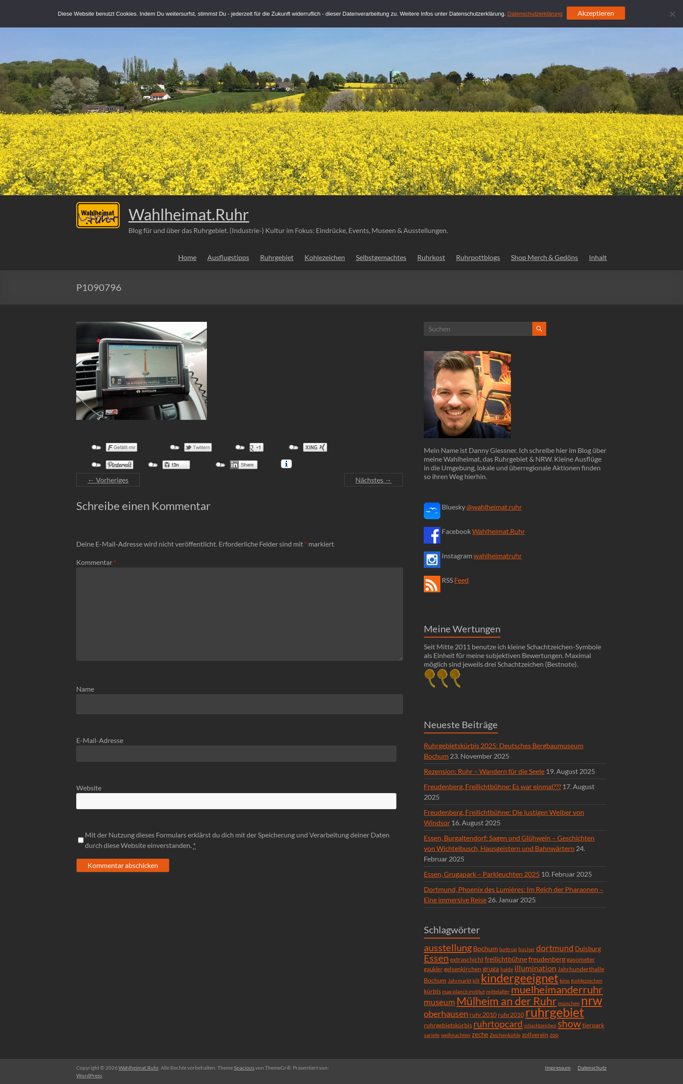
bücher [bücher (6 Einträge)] (526, 949)
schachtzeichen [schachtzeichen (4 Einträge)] (540, 1025)
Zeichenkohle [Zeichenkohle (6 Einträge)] (505, 1035)
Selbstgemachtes (381, 257)
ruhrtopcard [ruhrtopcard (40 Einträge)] (498, 1023)
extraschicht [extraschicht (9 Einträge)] (467, 959)
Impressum (558, 1067)
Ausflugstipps (228, 257)
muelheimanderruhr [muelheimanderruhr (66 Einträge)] (557, 989)
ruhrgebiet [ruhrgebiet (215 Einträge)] (554, 1012)
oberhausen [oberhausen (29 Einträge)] (446, 1014)
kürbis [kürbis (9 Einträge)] (432, 991)
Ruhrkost (431, 257)
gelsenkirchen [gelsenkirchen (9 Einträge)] (462, 969)
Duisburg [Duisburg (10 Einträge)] (588, 948)
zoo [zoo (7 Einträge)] (554, 1034)
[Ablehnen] (672, 14)
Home (187, 257)
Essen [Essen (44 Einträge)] (436, 958)
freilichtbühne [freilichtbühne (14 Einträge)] (506, 959)
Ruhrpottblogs (478, 257)
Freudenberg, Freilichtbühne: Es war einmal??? (492, 786)
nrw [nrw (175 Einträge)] (591, 1000)
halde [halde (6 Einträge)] (506, 969)
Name (85, 689)
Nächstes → (373, 480)
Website (88, 787)
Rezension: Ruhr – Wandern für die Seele (484, 771)
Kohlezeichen (324, 257)
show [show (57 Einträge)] (569, 1023)
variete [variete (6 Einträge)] (432, 1035)
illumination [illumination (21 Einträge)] (535, 968)
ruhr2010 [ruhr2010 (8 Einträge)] (511, 1014)
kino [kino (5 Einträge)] (565, 980)
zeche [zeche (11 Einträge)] (480, 1034)
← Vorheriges (108, 480)
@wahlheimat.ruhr (494, 507)
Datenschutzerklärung (534, 13)
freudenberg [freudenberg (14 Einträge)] (546, 959)
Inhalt (598, 257)
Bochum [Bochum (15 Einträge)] (485, 948)
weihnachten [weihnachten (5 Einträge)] (455, 1035)
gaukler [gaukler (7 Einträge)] (433, 969)
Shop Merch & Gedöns (544, 257)
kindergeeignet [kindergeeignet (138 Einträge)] (519, 978)
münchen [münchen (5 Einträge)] (569, 1003)
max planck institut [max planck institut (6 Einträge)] (463, 991)
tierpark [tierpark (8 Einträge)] (593, 1025)
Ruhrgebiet (277, 257)
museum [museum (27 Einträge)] (439, 1002)
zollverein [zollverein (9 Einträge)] (535, 1034)
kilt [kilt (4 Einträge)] (476, 980)
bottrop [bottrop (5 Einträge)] (508, 949)
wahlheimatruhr (497, 555)
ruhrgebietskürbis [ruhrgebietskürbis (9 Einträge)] (448, 1025)
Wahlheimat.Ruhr (188, 214)
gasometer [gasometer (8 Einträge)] (581, 959)
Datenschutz (592, 1067)
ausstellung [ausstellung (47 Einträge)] (448, 947)
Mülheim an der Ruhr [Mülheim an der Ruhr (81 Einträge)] (506, 1001)
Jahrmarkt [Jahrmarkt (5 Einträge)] (459, 980)
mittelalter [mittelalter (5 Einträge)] (498, 991)
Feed (461, 580)
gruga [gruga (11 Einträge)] (491, 969)
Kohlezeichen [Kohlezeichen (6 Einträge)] (586, 980)
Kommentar (96, 562)
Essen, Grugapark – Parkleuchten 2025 (482, 874)
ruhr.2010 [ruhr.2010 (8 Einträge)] (483, 1014)
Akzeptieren (596, 13)
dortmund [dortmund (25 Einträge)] (555, 948)
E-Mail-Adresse (99, 740)
